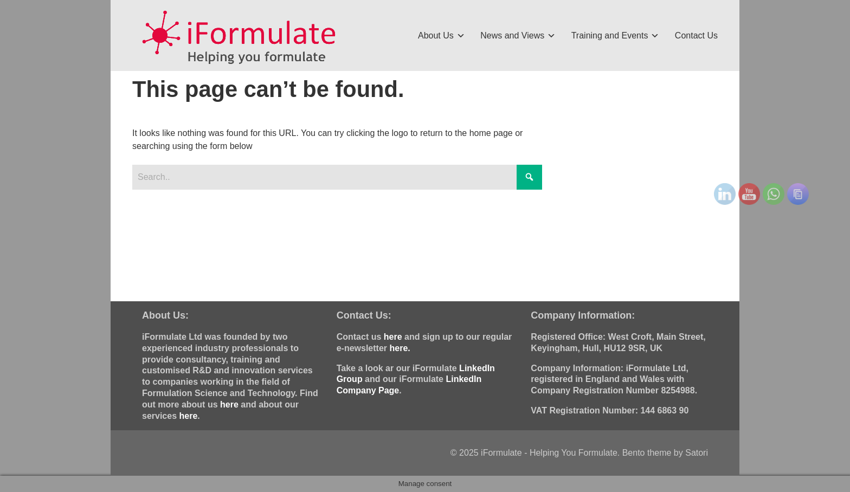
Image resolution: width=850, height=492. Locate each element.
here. (399, 348)
